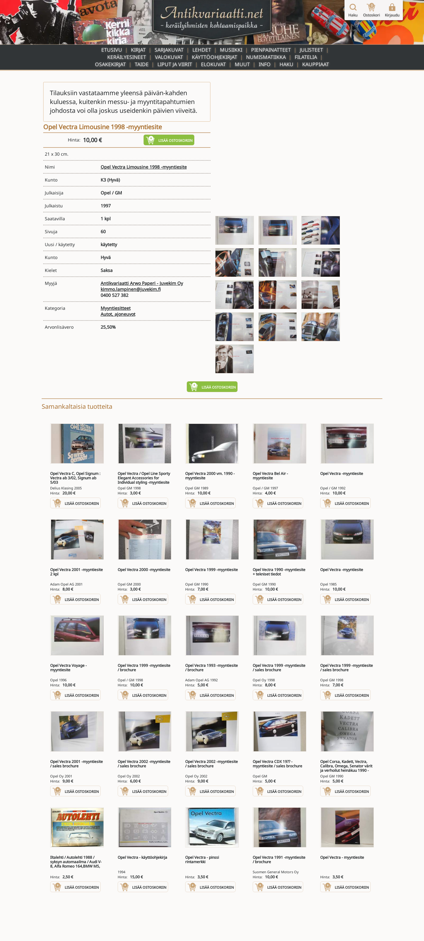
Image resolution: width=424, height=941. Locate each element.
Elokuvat (213, 64)
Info (265, 64)
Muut (242, 64)
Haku (286, 64)
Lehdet (201, 49)
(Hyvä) (113, 180)
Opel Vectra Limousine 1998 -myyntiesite (144, 167)
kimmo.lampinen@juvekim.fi (131, 289)
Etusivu (111, 49)
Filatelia (306, 57)
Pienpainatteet (271, 49)
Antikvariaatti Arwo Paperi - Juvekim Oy (142, 283)
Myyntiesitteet (116, 308)
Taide (142, 64)
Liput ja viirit (174, 64)
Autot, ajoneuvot (118, 314)
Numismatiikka (266, 57)
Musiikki (231, 49)
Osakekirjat (110, 64)
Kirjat (138, 49)
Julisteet (311, 49)
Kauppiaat (315, 64)
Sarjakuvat (169, 49)
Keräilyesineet (126, 57)
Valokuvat (169, 57)
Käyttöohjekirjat (214, 57)
